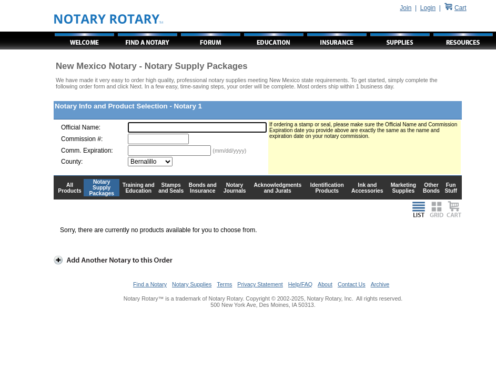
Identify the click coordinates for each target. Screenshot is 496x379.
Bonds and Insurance (203, 188)
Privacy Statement (259, 284)
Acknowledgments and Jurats (277, 188)
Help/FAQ (300, 284)
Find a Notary (150, 284)
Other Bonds (431, 188)
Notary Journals (235, 188)
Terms (224, 284)
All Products (70, 188)
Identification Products (327, 188)
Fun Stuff (450, 188)
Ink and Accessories (367, 188)
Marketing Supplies (404, 188)
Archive (380, 284)
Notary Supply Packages (101, 187)
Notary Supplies (191, 284)
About (325, 284)
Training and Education (139, 188)
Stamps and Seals (171, 188)
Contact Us (352, 284)
